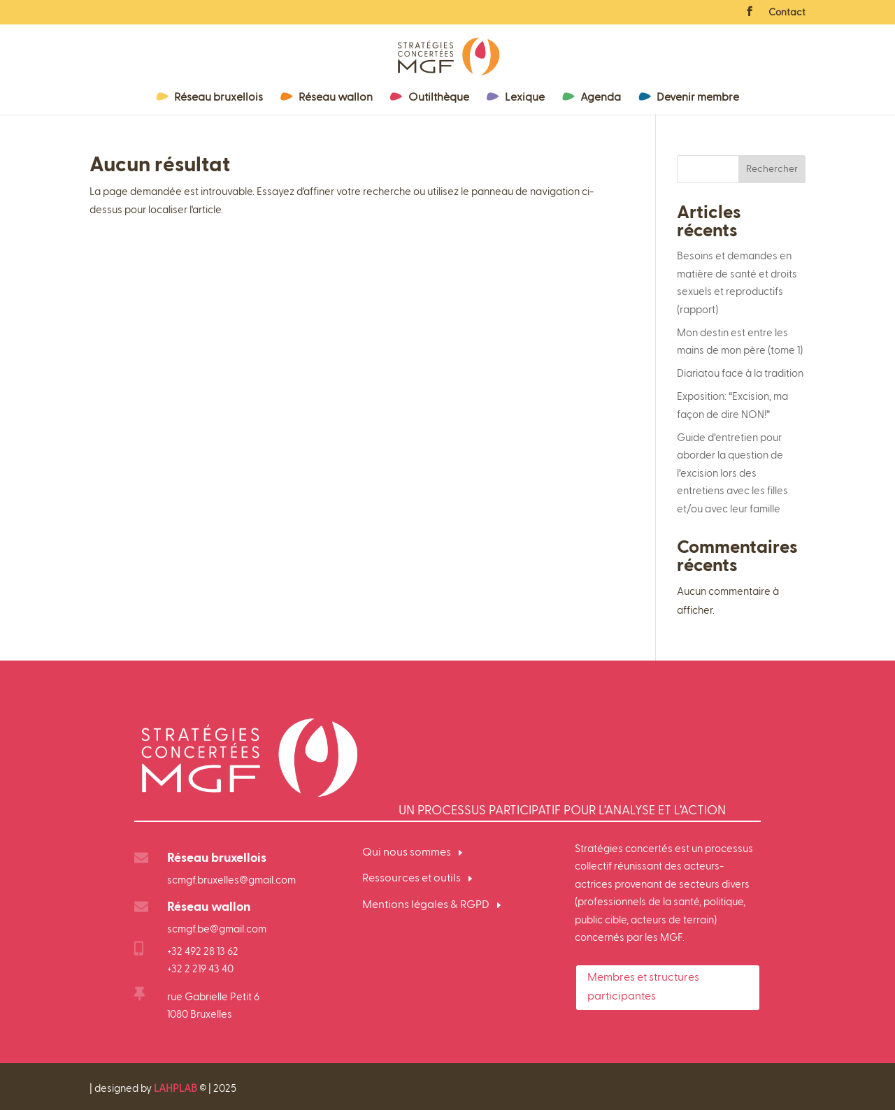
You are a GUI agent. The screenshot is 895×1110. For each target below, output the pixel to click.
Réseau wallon (336, 97)
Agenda (600, 97)
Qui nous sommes (406, 852)
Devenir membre (698, 97)
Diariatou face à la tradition (740, 373)
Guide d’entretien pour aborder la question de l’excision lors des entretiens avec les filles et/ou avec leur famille (732, 473)
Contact (787, 12)
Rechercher (772, 169)
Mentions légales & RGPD (425, 905)
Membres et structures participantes (643, 987)
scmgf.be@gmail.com (216, 929)
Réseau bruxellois (218, 97)
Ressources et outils (411, 878)
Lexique (525, 97)
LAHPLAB (175, 1088)
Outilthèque (438, 97)
